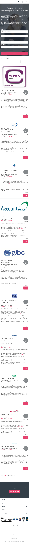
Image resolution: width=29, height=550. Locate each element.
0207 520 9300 (9, 176)
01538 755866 (9, 94)
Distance (3, 34)
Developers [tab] (4, 513)
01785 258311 (9, 382)
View (26, 116)
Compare (26, 114)
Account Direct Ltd (7, 216)
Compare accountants (14, 61)
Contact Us (14, 536)
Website (2, 94)
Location (3, 29)
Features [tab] (4, 509)
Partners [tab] (4, 506)
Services (3, 40)
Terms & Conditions (14, 528)
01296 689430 (9, 306)
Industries (3, 44)
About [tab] (3, 499)
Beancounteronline (8, 447)
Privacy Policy (14, 530)
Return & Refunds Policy (14, 532)
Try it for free (14, 491)
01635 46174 (9, 267)
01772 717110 (9, 347)
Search (14, 53)
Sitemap (14, 534)
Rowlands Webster (7, 414)
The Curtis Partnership (9, 90)
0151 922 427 (9, 136)
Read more (16, 102)
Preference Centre (14, 538)
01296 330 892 (9, 220)
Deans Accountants (7, 379)
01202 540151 (9, 418)
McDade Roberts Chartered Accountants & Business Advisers (9, 341)
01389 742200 (9, 449)
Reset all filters (24, 51)
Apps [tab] (3, 503)
